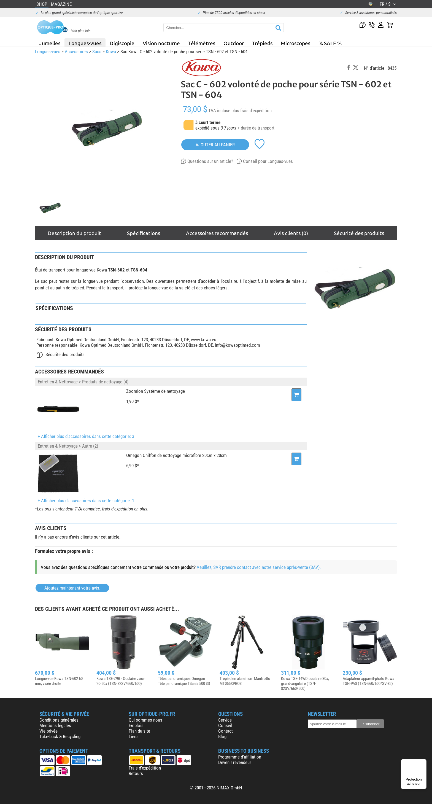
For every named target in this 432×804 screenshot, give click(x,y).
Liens (134, 736)
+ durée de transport (255, 128)
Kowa (111, 51)
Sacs (96, 51)
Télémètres (201, 43)
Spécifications (143, 233)
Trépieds (262, 43)
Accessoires (76, 51)
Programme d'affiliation (239, 757)
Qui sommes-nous (145, 720)
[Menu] (423, 762)
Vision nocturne (161, 43)
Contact (225, 731)
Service (225, 720)
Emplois (136, 725)
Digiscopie (122, 43)
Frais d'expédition (145, 768)
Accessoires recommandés (217, 233)
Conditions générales (59, 720)
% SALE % (330, 43)
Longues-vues (85, 43)
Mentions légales (55, 725)
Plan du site (139, 731)
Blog (222, 736)
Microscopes (295, 43)
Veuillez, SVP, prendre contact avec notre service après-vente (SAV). (259, 567)
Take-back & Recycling (59, 736)
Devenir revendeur (234, 762)
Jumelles (49, 43)
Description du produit (74, 233)
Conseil (225, 725)
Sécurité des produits (359, 233)
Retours (136, 773)
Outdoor (233, 43)
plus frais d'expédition (251, 110)
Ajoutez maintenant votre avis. (72, 588)
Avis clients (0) (291, 233)
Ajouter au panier (215, 144)
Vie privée (48, 731)
